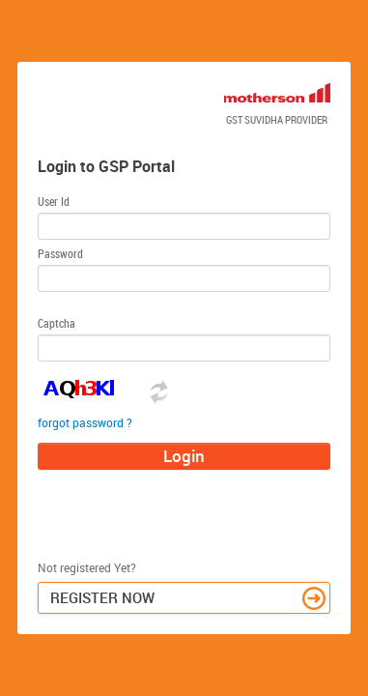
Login (184, 456)
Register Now (188, 598)
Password (60, 253)
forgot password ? (85, 422)
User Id (54, 201)
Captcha (56, 323)
